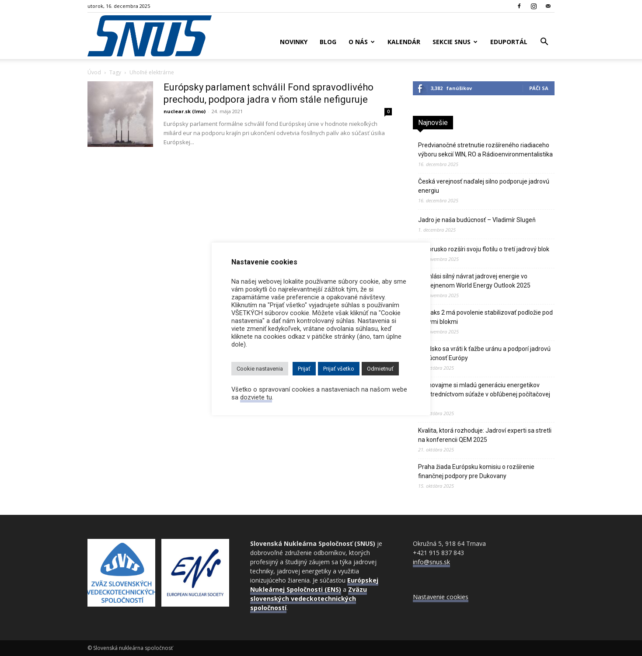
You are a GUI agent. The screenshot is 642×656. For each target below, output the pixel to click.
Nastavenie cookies (440, 597)
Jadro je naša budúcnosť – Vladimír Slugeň (477, 219)
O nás (362, 42)
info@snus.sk (431, 562)
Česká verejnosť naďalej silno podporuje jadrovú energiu (483, 186)
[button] (544, 42)
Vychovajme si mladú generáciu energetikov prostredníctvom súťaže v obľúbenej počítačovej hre (484, 394)
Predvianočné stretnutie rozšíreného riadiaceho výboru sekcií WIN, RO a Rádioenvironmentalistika (485, 150)
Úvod (94, 72)
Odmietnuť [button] (380, 368)
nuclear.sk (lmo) (185, 111)
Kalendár (403, 42)
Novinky (293, 42)
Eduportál (508, 42)
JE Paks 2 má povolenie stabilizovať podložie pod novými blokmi (485, 317)
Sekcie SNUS (455, 42)
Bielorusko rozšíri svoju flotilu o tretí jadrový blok (483, 249)
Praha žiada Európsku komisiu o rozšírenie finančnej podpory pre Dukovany (476, 471)
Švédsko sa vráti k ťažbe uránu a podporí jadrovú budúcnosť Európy (484, 353)
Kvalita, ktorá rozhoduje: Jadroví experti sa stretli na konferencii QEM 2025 (484, 435)
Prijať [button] (304, 368)
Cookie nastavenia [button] (260, 368)
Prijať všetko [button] (338, 368)
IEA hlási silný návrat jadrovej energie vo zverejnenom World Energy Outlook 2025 (474, 281)
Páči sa (538, 88)
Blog (328, 42)
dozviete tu (256, 397)
